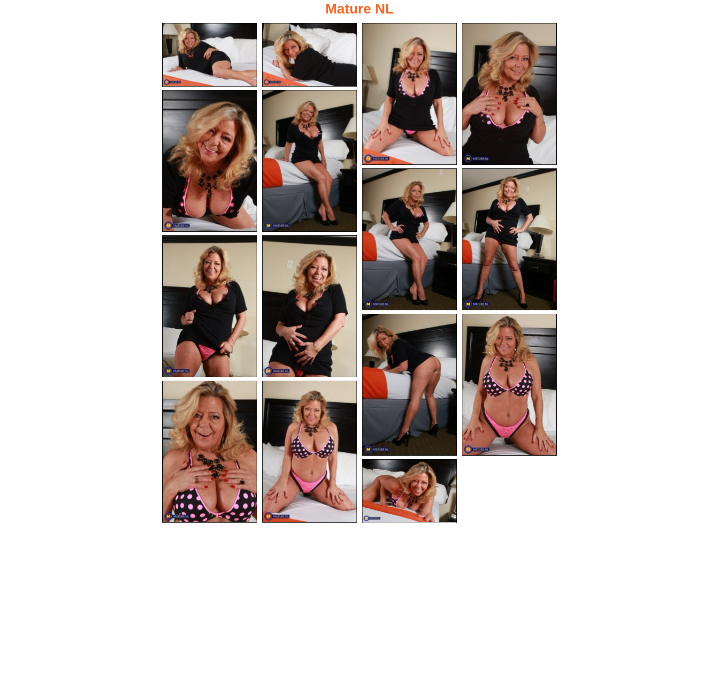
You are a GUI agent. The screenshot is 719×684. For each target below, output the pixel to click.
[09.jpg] (209, 306)
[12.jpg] (509, 385)
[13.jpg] (209, 452)
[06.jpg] (309, 161)
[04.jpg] (509, 94)
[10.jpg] (309, 306)
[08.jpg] (509, 239)
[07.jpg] (409, 239)
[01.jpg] (209, 55)
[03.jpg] (409, 94)
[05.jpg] (209, 161)
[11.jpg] (409, 385)
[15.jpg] (409, 491)
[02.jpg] (309, 55)
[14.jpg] (309, 452)
